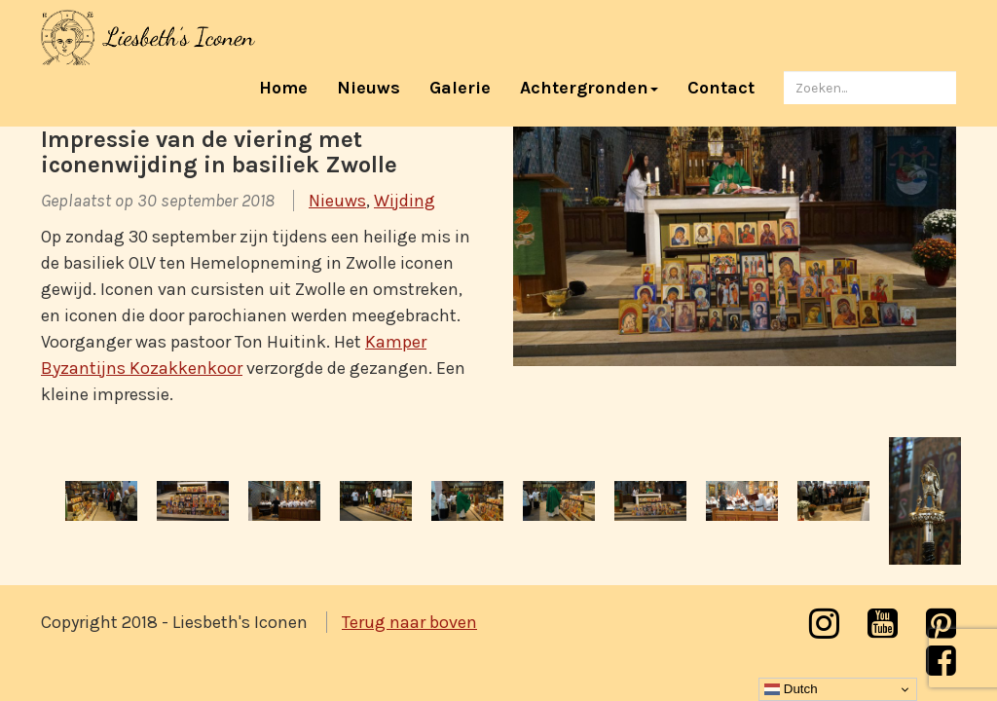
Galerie (460, 87)
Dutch (791, 689)
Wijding (404, 200)
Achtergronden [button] (589, 87)
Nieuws (368, 87)
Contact (721, 87)
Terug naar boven (409, 622)
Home (290, 87)
